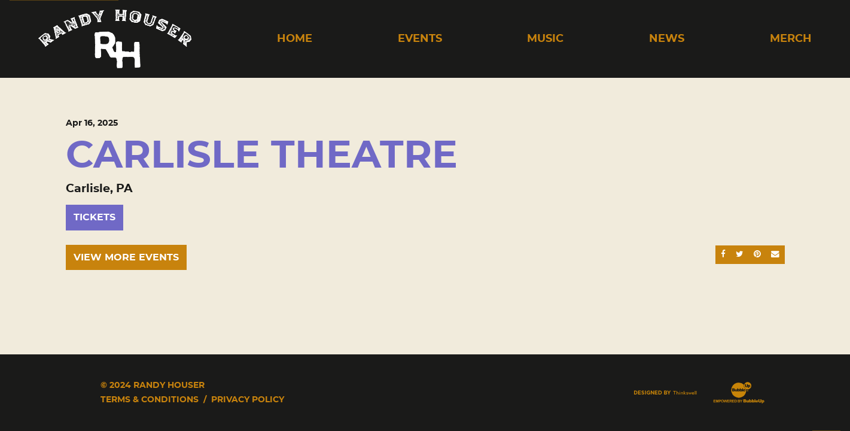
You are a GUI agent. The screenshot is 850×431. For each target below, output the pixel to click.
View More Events (126, 257)
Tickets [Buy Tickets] (94, 217)
